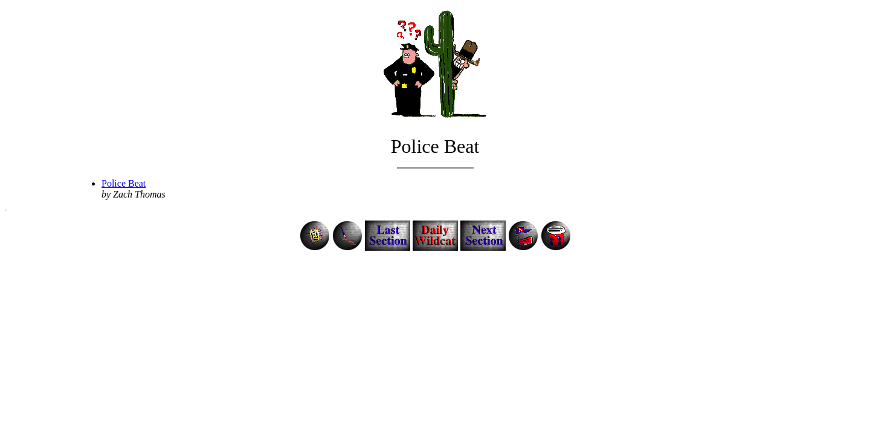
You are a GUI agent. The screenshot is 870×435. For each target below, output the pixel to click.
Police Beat (124, 183)
